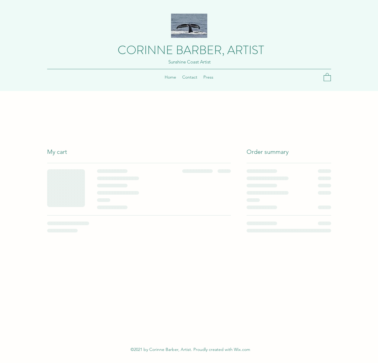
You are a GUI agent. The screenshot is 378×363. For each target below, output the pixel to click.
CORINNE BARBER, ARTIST (191, 50)
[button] (327, 77)
